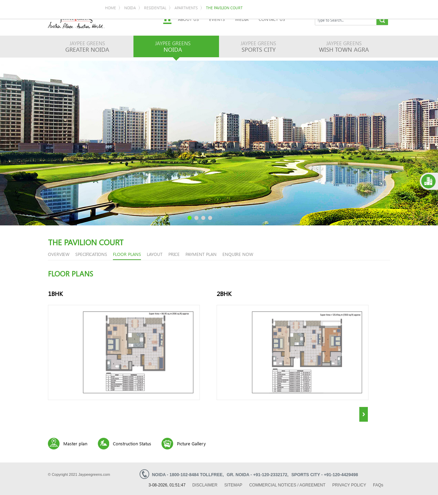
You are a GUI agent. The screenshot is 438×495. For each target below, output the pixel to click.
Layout (155, 254)
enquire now (237, 254)
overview (58, 254)
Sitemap (233, 485)
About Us (188, 19)
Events (217, 19)
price (174, 254)
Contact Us (272, 19)
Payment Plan (201, 254)
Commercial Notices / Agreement (287, 485)
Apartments (186, 7)
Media (241, 19)
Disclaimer (204, 485)
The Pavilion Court (224, 7)
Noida (130, 7)
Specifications (91, 254)
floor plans (127, 254)
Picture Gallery (191, 443)
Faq (378, 485)
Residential (155, 7)
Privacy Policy (349, 485)
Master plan (75, 443)
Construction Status (132, 443)
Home (110, 7)
